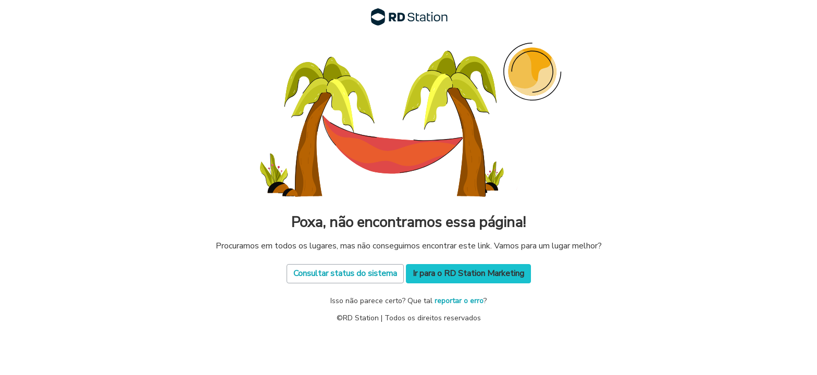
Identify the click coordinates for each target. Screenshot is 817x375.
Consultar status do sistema (345, 273)
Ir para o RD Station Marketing (468, 273)
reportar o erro (459, 301)
